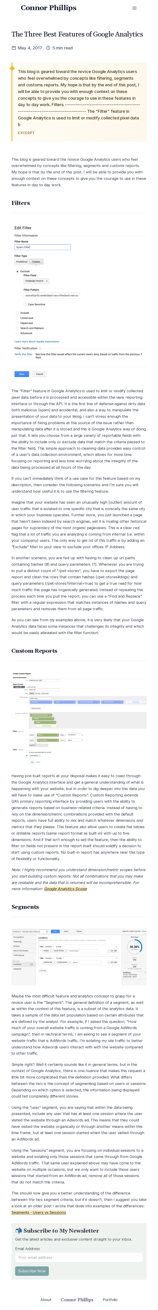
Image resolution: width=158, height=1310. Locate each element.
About (45, 1299)
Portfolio (110, 1299)
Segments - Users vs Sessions (38, 1212)
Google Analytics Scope (65, 889)
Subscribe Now (32, 1271)
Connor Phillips (49, 8)
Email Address (27, 1248)
